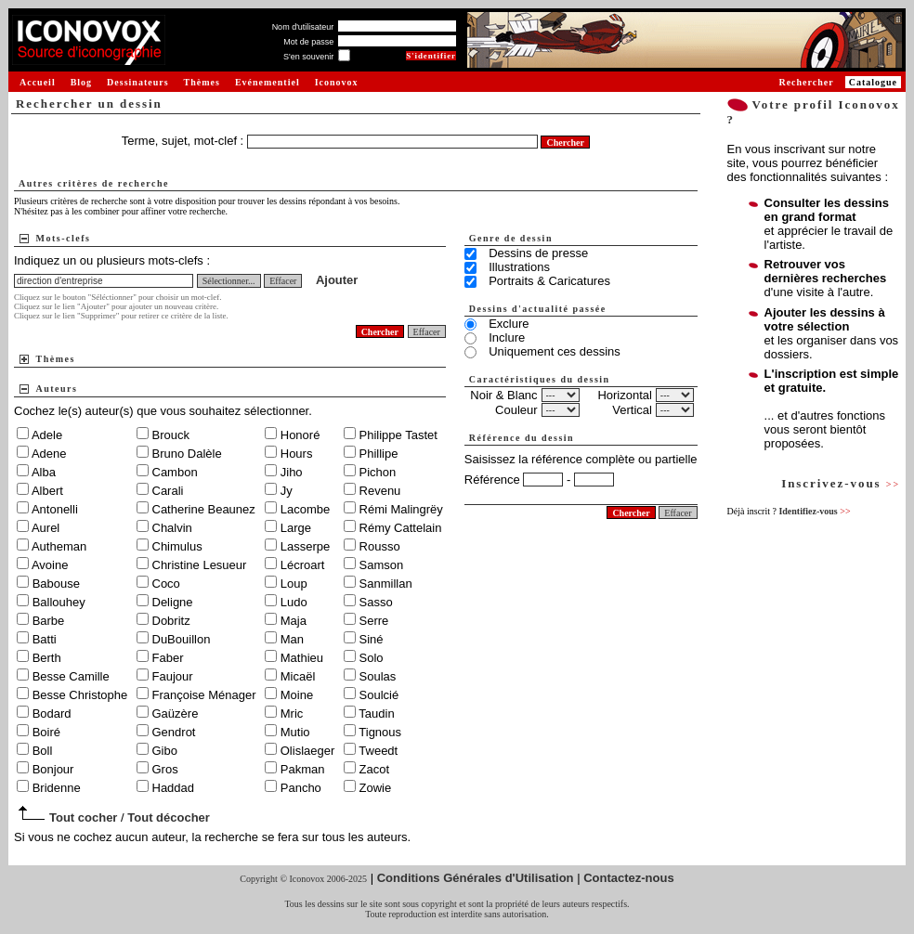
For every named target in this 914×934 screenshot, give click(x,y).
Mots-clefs (63, 238)
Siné (371, 639)
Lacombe (305, 509)
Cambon (175, 472)
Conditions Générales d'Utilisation (475, 878)
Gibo (164, 751)
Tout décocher (168, 817)
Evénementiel (267, 82)
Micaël (298, 676)
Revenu (380, 491)
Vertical (632, 410)
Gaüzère (175, 713)
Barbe (49, 621)
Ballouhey (59, 602)
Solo (371, 658)
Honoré (300, 435)
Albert (47, 491)
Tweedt (378, 751)
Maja (294, 621)
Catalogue (873, 82)
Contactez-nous (628, 878)
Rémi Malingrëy (401, 509)
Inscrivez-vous (840, 483)
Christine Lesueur (199, 565)
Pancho (301, 788)
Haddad (173, 788)
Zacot (374, 769)
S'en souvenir (308, 56)
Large (296, 528)
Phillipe (378, 454)
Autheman (59, 546)
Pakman (303, 769)
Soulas (378, 676)
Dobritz (171, 621)
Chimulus (177, 546)
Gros (165, 769)
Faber (168, 658)
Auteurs (57, 388)
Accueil (38, 82)
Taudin (376, 713)
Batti (45, 639)
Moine (297, 695)
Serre (374, 621)
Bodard (52, 713)
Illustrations (519, 267)
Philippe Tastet (398, 435)
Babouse (56, 583)
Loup (294, 583)
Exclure (509, 324)
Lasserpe (305, 546)
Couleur (516, 410)
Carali (168, 491)
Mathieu (302, 658)
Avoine (50, 565)
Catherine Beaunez (203, 509)
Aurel (45, 528)
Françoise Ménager (204, 695)
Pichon (378, 472)
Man (292, 639)
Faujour (172, 676)
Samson (381, 565)
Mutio (295, 732)
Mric (292, 713)
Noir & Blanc (503, 395)
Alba (44, 472)
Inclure (507, 337)
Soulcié (379, 695)
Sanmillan (385, 583)
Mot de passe (308, 41)
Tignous (380, 732)
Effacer (282, 281)
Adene (49, 454)
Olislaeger (308, 751)
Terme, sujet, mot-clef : (184, 141)
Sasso (376, 602)
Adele (47, 435)
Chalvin (172, 528)
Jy (287, 491)
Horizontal (624, 395)
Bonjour (53, 769)
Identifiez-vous (814, 511)
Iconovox (337, 82)
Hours (297, 454)
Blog (81, 82)
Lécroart (303, 565)
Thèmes (202, 82)
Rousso (379, 546)
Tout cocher (83, 817)
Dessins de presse (538, 253)
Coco (166, 583)
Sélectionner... (228, 281)
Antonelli (55, 509)
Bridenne (57, 788)
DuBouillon (181, 639)
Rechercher (805, 82)
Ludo (294, 602)
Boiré (46, 732)
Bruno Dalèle (187, 454)
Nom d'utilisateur (303, 27)
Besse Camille (71, 676)
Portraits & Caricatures (549, 281)
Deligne (172, 602)
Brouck (170, 435)
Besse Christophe (80, 695)
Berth (47, 658)
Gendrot (174, 732)
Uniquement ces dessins (554, 351)
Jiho (292, 472)
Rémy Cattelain (400, 528)
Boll (43, 751)
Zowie (375, 788)
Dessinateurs (137, 82)
